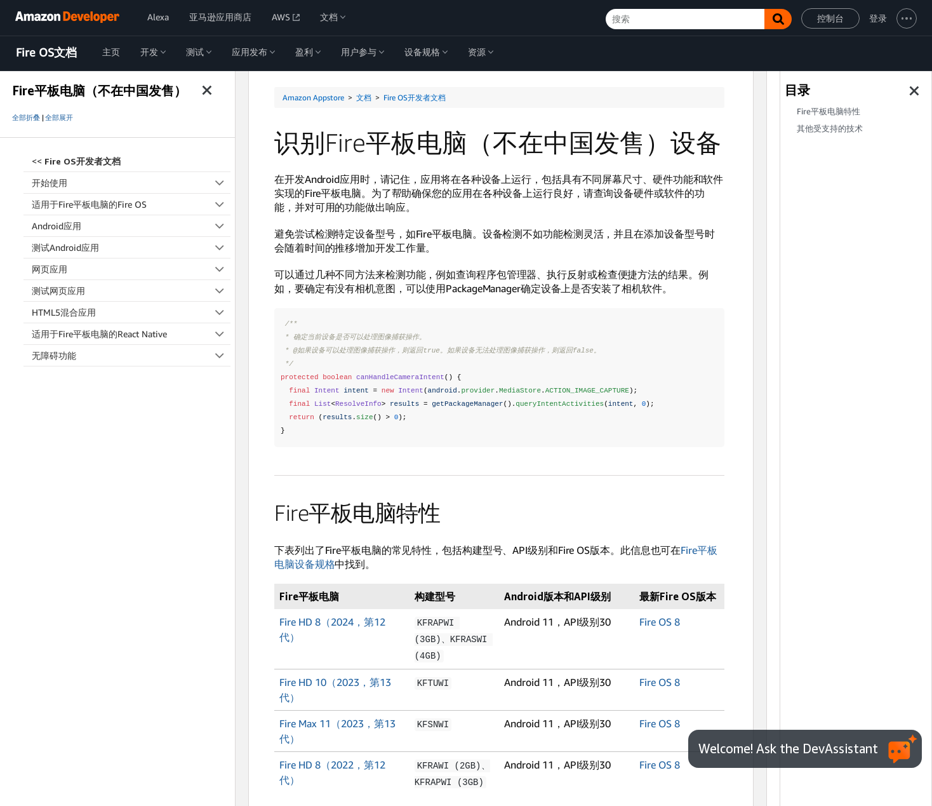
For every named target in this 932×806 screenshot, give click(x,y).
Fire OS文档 (46, 52)
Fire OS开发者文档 (414, 97)
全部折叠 (26, 117)
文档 (363, 97)
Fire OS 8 (659, 621)
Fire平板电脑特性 (828, 111)
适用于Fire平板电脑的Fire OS (131, 204)
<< (76, 161)
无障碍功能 (131, 355)
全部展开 (59, 117)
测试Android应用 (131, 247)
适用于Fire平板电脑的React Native (131, 334)
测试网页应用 (131, 291)
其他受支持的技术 (830, 128)
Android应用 (131, 226)
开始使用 (131, 183)
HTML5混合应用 (131, 312)
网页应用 (131, 269)
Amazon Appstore (313, 97)
